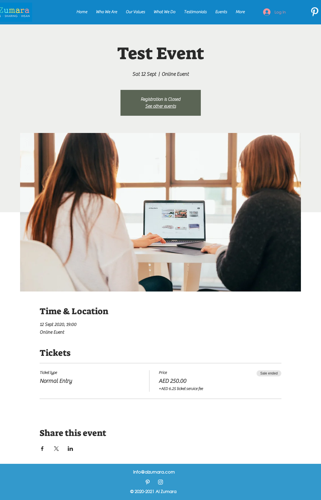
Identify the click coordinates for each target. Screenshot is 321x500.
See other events (160, 106)
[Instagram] (160, 482)
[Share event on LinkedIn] (70, 448)
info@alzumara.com (154, 472)
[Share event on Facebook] (42, 448)
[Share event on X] (56, 448)
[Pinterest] (315, 12)
